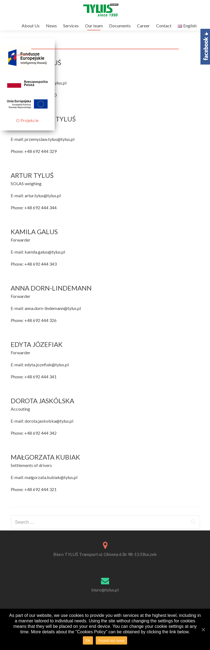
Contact (163, 25)
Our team (94, 25)
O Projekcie (27, 120)
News (51, 25)
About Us (31, 25)
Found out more (111, 641)
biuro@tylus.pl (105, 589)
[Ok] (203, 629)
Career (143, 25)
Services (71, 25)
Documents (120, 25)
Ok (88, 641)
